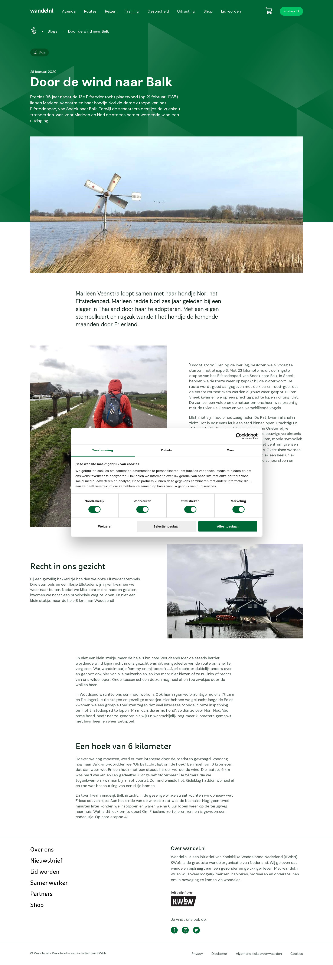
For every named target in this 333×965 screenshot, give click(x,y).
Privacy (197, 953)
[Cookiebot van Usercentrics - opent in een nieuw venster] (239, 436)
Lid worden (44, 872)
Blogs (52, 31)
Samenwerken (49, 883)
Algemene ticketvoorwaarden (259, 953)
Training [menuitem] (132, 11)
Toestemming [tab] (102, 450)
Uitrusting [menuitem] (186, 11)
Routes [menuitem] (90, 11)
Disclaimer (219, 953)
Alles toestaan (228, 526)
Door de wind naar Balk (88, 31)
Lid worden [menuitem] (231, 11)
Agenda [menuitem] (69, 11)
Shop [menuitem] (208, 11)
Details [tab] (166, 450)
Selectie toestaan (166, 526)
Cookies (296, 953)
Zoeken (289, 11)
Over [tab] (230, 450)
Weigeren (105, 526)
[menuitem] (41, 11)
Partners (41, 894)
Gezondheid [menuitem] (158, 11)
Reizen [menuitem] (110, 11)
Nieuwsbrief (46, 861)
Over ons (42, 850)
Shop (37, 905)
